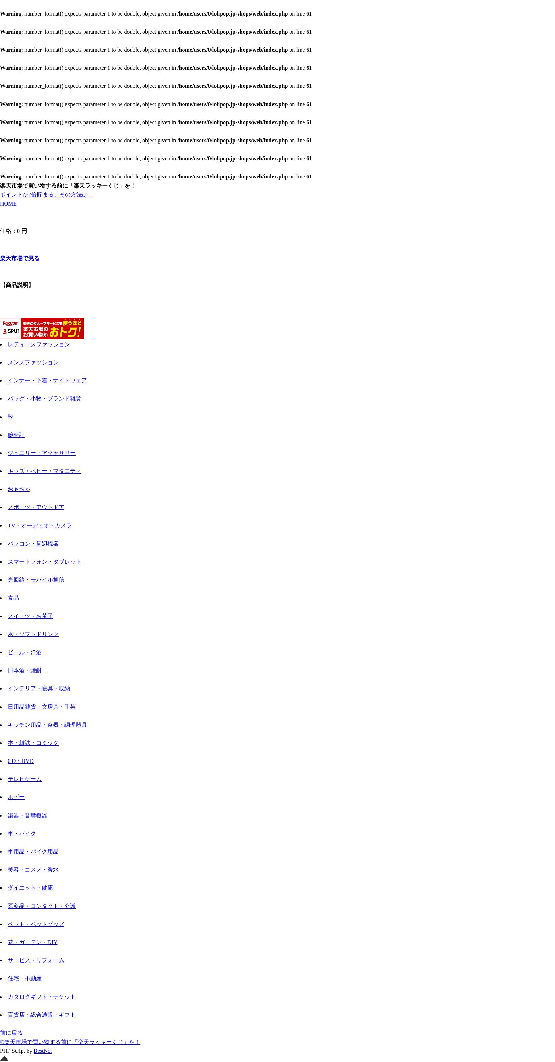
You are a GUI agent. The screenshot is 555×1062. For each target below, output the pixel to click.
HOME (8, 204)
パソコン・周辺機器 (33, 544)
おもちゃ (19, 489)
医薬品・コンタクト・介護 (42, 906)
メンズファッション (33, 362)
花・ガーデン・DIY (32, 942)
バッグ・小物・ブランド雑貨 (44, 398)
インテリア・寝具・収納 (39, 688)
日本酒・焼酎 (25, 670)
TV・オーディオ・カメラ (40, 526)
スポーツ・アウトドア (36, 507)
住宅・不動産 (25, 978)
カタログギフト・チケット (42, 997)
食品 (13, 598)
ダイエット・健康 (30, 888)
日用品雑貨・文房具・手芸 (42, 707)
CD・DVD (21, 761)
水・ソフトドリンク (33, 634)
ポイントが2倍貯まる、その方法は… (46, 195)
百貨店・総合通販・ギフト (42, 1015)
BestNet (43, 1051)
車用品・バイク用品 (33, 852)
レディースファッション (39, 344)
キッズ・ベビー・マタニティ (44, 471)
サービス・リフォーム (36, 960)
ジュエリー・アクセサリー (42, 453)
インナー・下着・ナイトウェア (47, 380)
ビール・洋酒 (25, 652)
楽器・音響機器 (27, 815)
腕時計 (16, 435)
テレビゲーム (25, 779)
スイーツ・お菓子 (30, 616)
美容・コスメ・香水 (33, 870)
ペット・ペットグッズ (36, 924)
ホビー (16, 797)
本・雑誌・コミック (33, 743)
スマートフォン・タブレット (44, 562)
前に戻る (11, 1033)
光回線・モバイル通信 (36, 580)
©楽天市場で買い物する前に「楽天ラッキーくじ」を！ (70, 1042)
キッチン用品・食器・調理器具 (47, 725)
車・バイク (22, 833)
